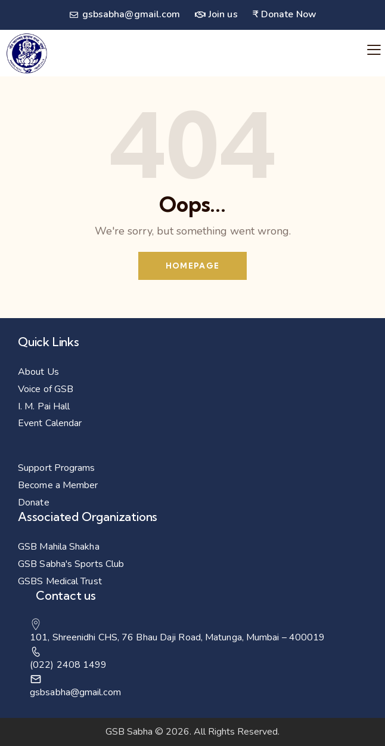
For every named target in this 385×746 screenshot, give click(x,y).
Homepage (192, 265)
